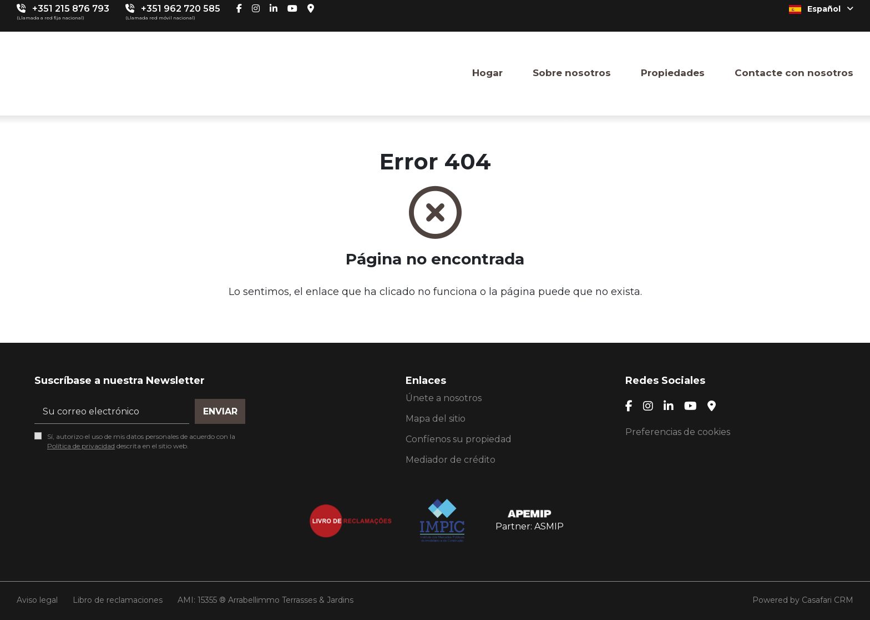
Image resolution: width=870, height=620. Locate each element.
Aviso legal (37, 600)
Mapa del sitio (436, 418)
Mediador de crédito (450, 459)
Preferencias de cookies (677, 432)
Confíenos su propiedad (459, 439)
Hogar (487, 72)
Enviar (220, 411)
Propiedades (673, 72)
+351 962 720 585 (180, 8)
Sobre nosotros (572, 72)
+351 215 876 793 (70, 8)
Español (821, 9)
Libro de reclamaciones (118, 600)
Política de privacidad (81, 446)
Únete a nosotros (444, 398)
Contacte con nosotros (794, 72)
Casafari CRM (827, 600)
